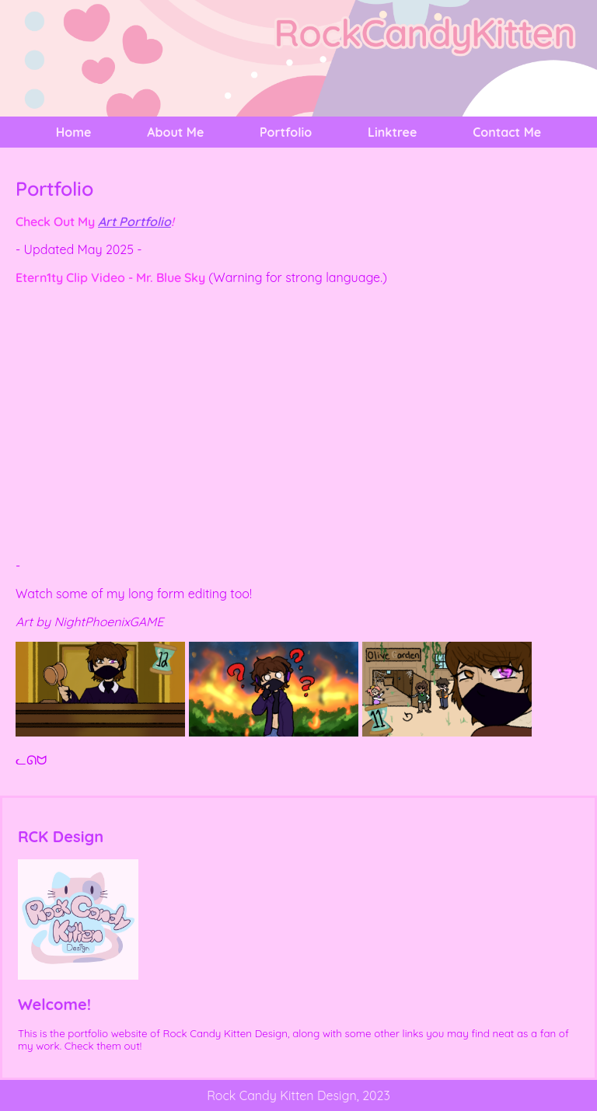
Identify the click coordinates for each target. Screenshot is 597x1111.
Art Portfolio (134, 221)
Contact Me (507, 132)
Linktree (392, 132)
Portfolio (286, 132)
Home (74, 132)
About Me (175, 132)
